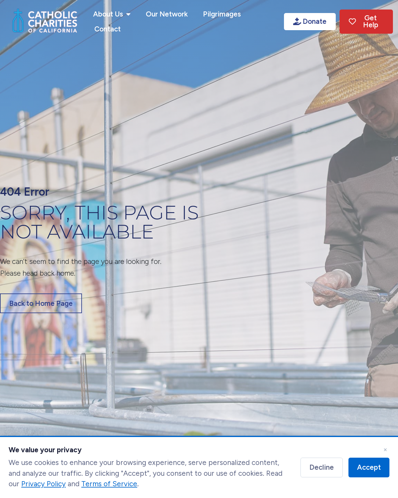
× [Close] (385, 452)
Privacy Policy (43, 486)
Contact (107, 29)
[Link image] (44, 21)
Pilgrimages (222, 14)
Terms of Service (109, 486)
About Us (112, 14)
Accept (369, 469)
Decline (321, 469)
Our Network (167, 14)
